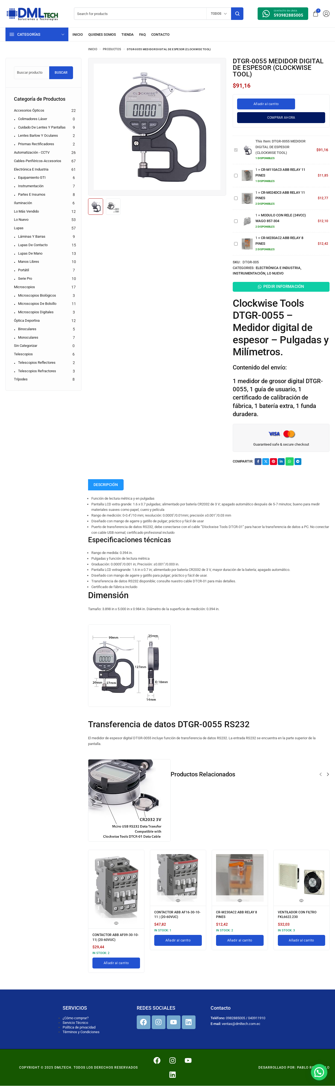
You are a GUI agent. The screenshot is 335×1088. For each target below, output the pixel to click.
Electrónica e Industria (278, 268)
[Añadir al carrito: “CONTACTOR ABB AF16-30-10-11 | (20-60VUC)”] (178, 942)
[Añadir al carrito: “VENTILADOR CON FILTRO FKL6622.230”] (301, 942)
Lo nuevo (275, 273)
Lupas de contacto (33, 245)
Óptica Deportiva (27, 320)
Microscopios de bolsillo (37, 304)
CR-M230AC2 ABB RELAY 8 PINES (239, 918)
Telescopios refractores (37, 371)
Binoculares (27, 329)
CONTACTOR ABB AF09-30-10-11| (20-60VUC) (113, 941)
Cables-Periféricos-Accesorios (37, 161)
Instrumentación (249, 273)
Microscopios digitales (36, 312)
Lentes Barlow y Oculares (38, 135)
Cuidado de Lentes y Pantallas (42, 127)
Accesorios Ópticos (29, 110)
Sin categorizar (25, 346)
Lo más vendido (26, 211)
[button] (320, 778)
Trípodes (21, 379)
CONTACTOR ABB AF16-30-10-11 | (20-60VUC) (175, 918)
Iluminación (23, 203)
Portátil (23, 270)
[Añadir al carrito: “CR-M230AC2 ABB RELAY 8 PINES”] (240, 942)
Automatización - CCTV (31, 152)
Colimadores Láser (32, 119)
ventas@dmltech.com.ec (241, 1026)
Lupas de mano (30, 253)
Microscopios (24, 287)
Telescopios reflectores (37, 362)
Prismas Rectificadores (36, 144)
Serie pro (25, 278)
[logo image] (32, 13)
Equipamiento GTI (32, 177)
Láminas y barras (31, 236)
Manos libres (28, 262)
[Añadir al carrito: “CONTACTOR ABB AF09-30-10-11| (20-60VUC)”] (116, 965)
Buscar (61, 72)
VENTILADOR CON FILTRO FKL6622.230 (300, 918)
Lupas (19, 228)
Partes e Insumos (31, 194)
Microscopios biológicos (37, 295)
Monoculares (28, 337)
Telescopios (23, 354)
